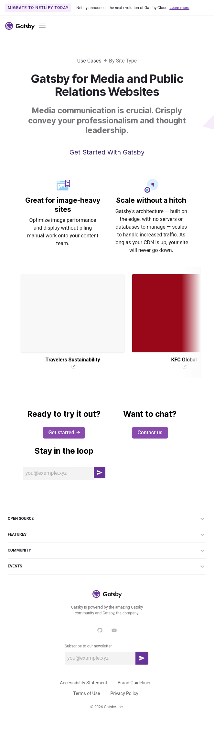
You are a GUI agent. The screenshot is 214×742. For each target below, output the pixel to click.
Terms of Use (86, 693)
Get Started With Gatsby (107, 152)
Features (107, 535)
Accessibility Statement (83, 682)
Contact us (149, 432)
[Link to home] (20, 26)
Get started (64, 432)
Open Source (107, 519)
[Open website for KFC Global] (184, 367)
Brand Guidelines (135, 682)
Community (107, 550)
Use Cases (89, 61)
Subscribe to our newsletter (88, 646)
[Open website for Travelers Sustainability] (73, 367)
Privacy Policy (124, 693)
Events (107, 566)
